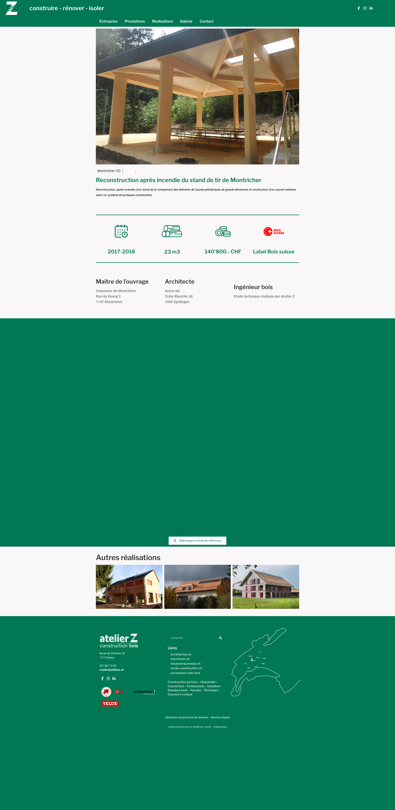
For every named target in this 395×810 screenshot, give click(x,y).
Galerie (186, 21)
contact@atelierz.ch (111, 484)
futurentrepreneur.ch (185, 478)
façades (143, 171)
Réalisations (162, 21)
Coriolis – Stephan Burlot (215, 542)
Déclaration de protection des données (186, 532)
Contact (206, 21)
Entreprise (108, 21)
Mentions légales (220, 532)
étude (130, 171)
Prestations (135, 21)
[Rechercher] (220, 452)
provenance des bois (185, 487)
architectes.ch (181, 469)
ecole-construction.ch (186, 483)
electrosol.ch (180, 473)
